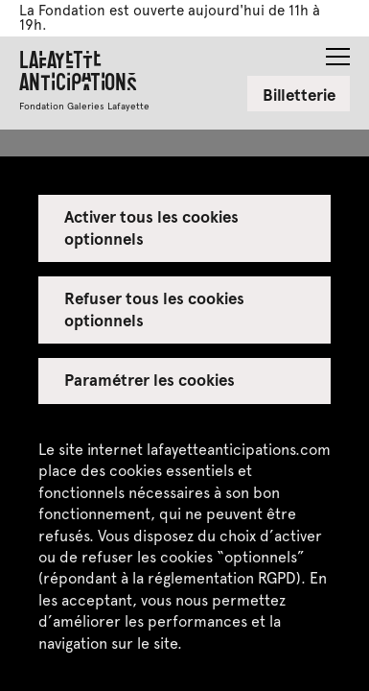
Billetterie (299, 94)
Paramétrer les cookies (150, 379)
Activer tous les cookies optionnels (152, 226)
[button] (338, 50)
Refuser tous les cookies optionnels (154, 308)
